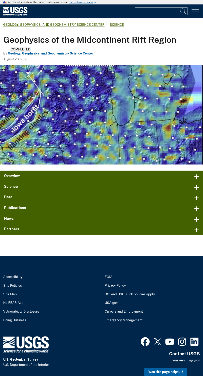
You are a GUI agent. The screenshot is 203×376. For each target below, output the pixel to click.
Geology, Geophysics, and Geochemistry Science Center (54, 25)
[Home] (15, 15)
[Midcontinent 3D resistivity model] (101, 114)
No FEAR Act (13, 303)
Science (117, 25)
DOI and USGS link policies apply (130, 294)
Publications (15, 208)
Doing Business (14, 320)
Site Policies (12, 285)
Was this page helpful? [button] (165, 372)
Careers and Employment (124, 311)
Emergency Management (123, 320)
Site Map (10, 294)
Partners (11, 229)
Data (8, 197)
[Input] (161, 11)
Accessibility (13, 277)
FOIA (108, 277)
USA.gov (111, 303)
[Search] (183, 11)
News (9, 218)
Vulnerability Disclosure (21, 311)
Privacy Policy (115, 285)
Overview (12, 176)
